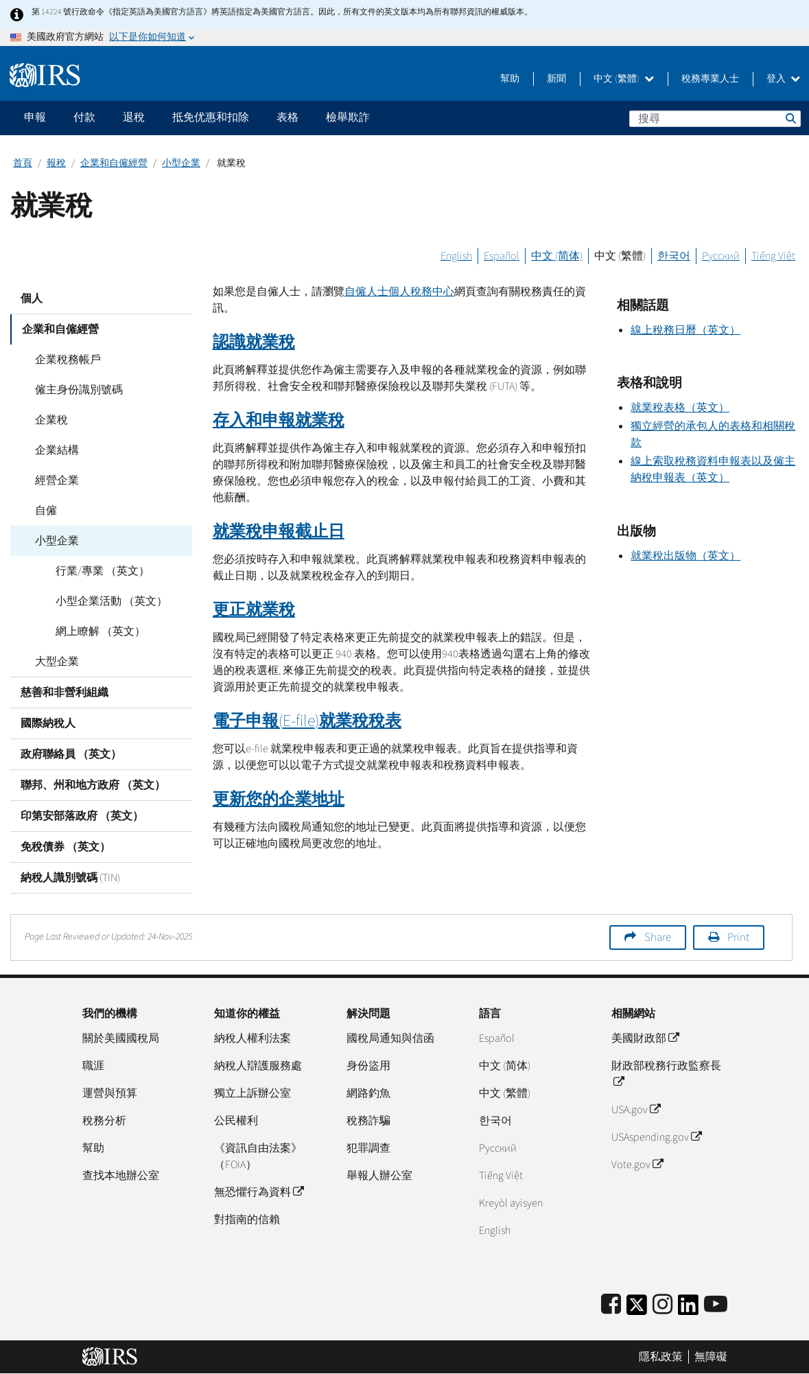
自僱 (42, 510)
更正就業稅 (254, 610)
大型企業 (53, 661)
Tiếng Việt (773, 256)
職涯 (93, 1065)
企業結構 (53, 450)
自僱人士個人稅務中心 (399, 291)
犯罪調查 (368, 1148)
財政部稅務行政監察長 (666, 1074)
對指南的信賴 (247, 1219)
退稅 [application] (134, 117)
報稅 (56, 163)
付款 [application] (84, 117)
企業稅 (47, 420)
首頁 (22, 163)
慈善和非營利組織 (64, 692)
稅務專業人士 (710, 79)
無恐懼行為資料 (258, 1192)
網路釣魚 (368, 1093)
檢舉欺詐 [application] (348, 117)
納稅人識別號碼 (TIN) (70, 877)
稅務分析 (104, 1120)
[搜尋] (715, 118)
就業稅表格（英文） (680, 407)
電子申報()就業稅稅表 (307, 721)
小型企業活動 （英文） (107, 601)
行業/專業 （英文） (98, 571)
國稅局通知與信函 (390, 1038)
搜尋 (789, 118)
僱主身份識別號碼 (75, 389)
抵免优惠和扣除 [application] (210, 117)
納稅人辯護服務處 (258, 1065)
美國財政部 (645, 1038)
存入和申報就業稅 (278, 420)
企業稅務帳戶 (64, 359)
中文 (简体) (557, 256)
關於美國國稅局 (120, 1038)
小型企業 (181, 163)
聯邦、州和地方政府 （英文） (93, 785)
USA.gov (635, 1109)
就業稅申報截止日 (278, 532)
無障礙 (710, 1357)
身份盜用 (368, 1065)
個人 (32, 298)
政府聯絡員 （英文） (71, 754)
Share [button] (657, 937)
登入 (783, 79)
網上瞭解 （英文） (96, 631)
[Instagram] (662, 1305)
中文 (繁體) (624, 79)
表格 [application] (287, 117)
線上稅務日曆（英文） (685, 330)
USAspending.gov (656, 1137)
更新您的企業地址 (278, 799)
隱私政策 (661, 1357)
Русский (721, 256)
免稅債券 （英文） (65, 846)
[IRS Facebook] (611, 1305)
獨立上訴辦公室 (252, 1093)
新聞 (556, 79)
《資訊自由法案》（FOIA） (258, 1156)
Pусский (498, 1148)
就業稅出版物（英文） (685, 555)
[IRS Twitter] (636, 1309)
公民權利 (236, 1120)
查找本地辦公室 (120, 1175)
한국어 (673, 256)
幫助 (509, 79)
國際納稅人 (48, 723)
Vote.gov (637, 1164)
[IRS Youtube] (715, 1305)
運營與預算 (109, 1093)
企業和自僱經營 (114, 163)
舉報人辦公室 (379, 1175)
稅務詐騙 (368, 1120)
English (456, 256)
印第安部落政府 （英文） (82, 816)
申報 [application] (35, 117)
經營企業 (53, 480)
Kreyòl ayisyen (511, 1203)
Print (738, 937)
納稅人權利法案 (252, 1038)
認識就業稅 (254, 342)
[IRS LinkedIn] (688, 1309)
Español (501, 256)
